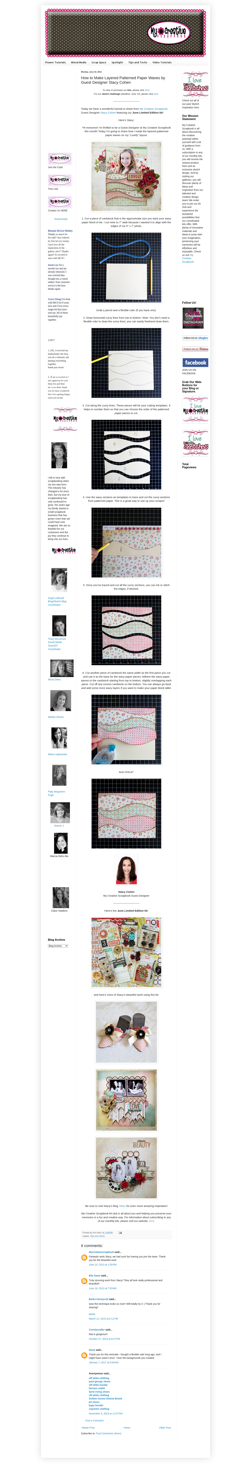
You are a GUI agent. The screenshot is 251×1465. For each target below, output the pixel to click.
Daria (92, 1349)
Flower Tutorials (55, 62)
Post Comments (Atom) (108, 1433)
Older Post (165, 1427)
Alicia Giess (54, 679)
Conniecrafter (97, 1329)
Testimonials (60, 219)
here (147, 90)
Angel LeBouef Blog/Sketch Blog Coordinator (57, 601)
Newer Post (88, 1427)
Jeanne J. (59, 825)
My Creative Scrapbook (154, 108)
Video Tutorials (162, 62)
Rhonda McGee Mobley (60, 231)
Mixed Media (78, 62)
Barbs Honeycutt (98, 1299)
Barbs (92, 1314)
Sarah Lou (53, 265)
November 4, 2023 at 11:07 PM (106, 1413)
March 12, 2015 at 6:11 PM (103, 1318)
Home (127, 1427)
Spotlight (117, 62)
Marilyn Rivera (55, 717)
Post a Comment (94, 1420)
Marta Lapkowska (57, 754)
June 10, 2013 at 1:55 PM (102, 1264)
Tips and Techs (137, 62)
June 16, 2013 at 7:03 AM (102, 1288)
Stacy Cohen (108, 112)
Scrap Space (99, 62)
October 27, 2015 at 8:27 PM (104, 1339)
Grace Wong (54, 299)
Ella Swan (94, 1275)
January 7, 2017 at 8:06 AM (103, 1362)
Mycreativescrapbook (101, 1252)
